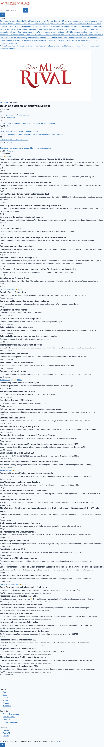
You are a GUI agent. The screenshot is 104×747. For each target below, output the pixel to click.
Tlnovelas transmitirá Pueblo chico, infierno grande (23, 657)
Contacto (6, 719)
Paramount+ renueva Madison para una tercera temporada (26, 473)
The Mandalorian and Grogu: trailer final (18, 532)
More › (9, 156)
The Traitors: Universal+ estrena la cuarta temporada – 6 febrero (29, 461)
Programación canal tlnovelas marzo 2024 (19, 666)
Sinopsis (26, 46)
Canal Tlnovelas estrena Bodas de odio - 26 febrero (66, 27)
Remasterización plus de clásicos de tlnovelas (21, 605)
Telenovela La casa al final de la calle (17, 362)
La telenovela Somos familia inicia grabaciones (21, 217)
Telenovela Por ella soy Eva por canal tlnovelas (21, 345)
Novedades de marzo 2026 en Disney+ (17, 400)
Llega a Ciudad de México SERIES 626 (17, 453)
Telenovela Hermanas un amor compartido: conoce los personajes (25, 148)
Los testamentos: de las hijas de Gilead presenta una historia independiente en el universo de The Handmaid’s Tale (52, 567)
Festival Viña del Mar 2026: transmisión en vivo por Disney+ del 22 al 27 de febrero (45, 24)
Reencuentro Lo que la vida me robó (16, 613)
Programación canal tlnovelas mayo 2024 (18, 640)
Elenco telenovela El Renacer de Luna (14, 140)
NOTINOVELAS (5, 289)
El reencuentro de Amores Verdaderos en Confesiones (24, 631)
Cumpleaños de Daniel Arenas (13, 310)
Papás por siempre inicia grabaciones (17, 246)
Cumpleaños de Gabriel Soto (13, 292)
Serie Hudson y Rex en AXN (12, 549)
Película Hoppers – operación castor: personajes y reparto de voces (30, 409)
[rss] (1, 686)
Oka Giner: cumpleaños (10, 228)
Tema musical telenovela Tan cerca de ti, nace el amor (24, 301)
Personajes (34, 46)
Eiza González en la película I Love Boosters (20, 482)
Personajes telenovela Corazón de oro (44, 21)
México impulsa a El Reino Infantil (15, 499)
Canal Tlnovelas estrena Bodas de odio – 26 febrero (23, 587)
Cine (47, 46)
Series (8, 46)
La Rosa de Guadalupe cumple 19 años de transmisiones (34, 29)
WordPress (58, 741)
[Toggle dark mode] (2, 15)
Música (20, 46)
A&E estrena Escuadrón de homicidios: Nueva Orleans (24, 575)
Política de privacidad (11, 714)
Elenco (14, 46)
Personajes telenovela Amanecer (15, 371)
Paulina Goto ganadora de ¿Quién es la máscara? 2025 (24, 194)
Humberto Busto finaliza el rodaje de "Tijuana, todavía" (24, 491)
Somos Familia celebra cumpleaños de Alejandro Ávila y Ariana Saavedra (33, 237)
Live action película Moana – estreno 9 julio (19, 383)
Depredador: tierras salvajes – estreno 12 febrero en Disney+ (27, 435)
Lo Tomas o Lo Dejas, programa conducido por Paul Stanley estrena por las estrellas (38, 269)
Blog (4, 46)
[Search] (11, 10)
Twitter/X (6, 733)
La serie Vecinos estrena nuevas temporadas (20, 318)
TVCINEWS (4, 470)
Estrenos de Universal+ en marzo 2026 (17, 391)
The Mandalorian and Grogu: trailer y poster (20, 426)
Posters (42, 46)
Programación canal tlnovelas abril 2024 (18, 648)
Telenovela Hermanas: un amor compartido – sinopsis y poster (28, 336)
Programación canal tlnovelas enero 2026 (19, 596)
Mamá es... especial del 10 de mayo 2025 (18, 257)
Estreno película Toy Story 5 (12, 418)
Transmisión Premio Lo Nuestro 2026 (17, 174)
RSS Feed (3, 681)
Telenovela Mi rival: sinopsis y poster (17, 327)
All (1, 46)
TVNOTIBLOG (5, 380)
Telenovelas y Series (10, 722)
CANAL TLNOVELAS (8, 584)
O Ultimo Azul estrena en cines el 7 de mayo (20, 523)
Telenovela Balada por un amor (14, 354)
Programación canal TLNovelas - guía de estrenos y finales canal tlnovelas (35, 134)
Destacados (11, 49)
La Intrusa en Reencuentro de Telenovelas (19, 622)
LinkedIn (6, 736)
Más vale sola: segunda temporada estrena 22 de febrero (25, 27)
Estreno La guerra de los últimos (14, 540)
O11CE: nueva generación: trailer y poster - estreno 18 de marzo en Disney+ (28, 123)
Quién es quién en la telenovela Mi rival (15, 21)
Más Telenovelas (9, 717)
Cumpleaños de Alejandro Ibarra (14, 278)
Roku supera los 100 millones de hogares (18, 558)
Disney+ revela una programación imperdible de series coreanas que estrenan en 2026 (39, 444)
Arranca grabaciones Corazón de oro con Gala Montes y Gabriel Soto (31, 205)
